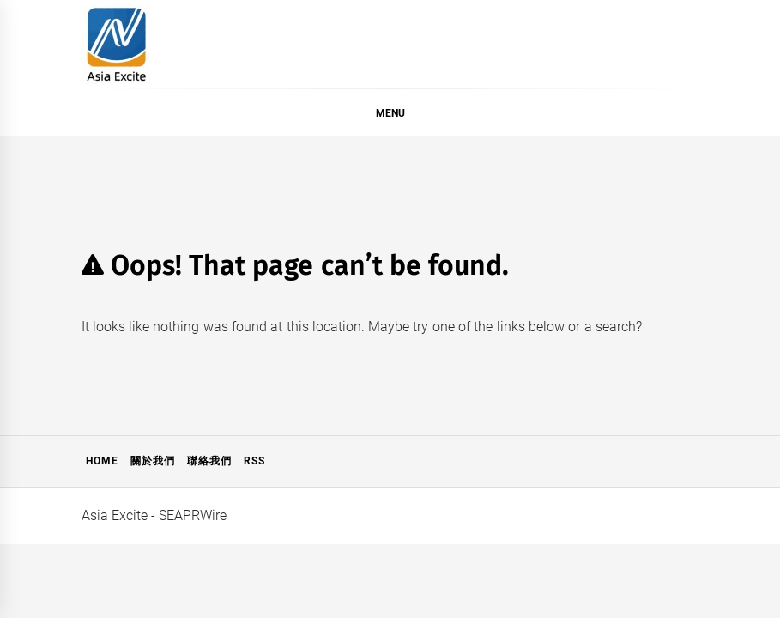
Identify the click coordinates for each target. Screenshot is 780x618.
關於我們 (152, 461)
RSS (254, 461)
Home (102, 461)
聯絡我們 (209, 461)
